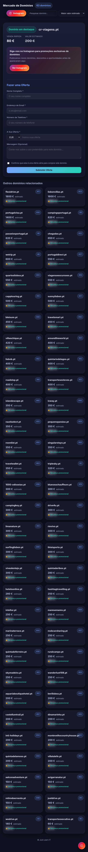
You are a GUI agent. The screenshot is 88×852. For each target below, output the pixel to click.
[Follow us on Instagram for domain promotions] (81, 845)
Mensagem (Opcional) (17, 144)
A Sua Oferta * (13, 132)
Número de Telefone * (17, 117)
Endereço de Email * (16, 105)
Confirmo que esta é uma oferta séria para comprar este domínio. (39, 163)
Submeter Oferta (44, 170)
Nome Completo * (15, 91)
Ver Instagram (19, 68)
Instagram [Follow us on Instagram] (16, 13)
